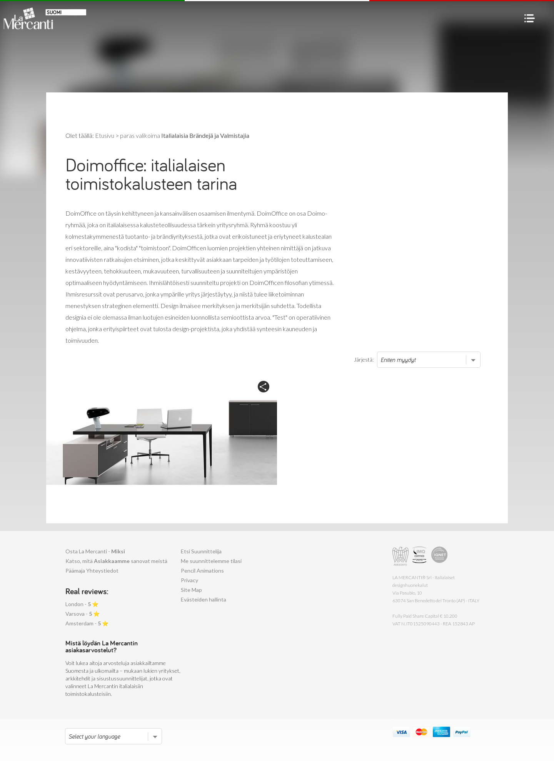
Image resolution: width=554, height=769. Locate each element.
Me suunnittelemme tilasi (211, 561)
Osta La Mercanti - (95, 551)
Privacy (189, 580)
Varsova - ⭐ (82, 613)
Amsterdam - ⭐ (86, 623)
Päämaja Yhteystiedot (91, 570)
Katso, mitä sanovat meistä (116, 561)
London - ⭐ (81, 604)
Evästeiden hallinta (203, 599)
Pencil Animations (202, 570)
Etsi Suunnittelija (201, 551)
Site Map (191, 589)
